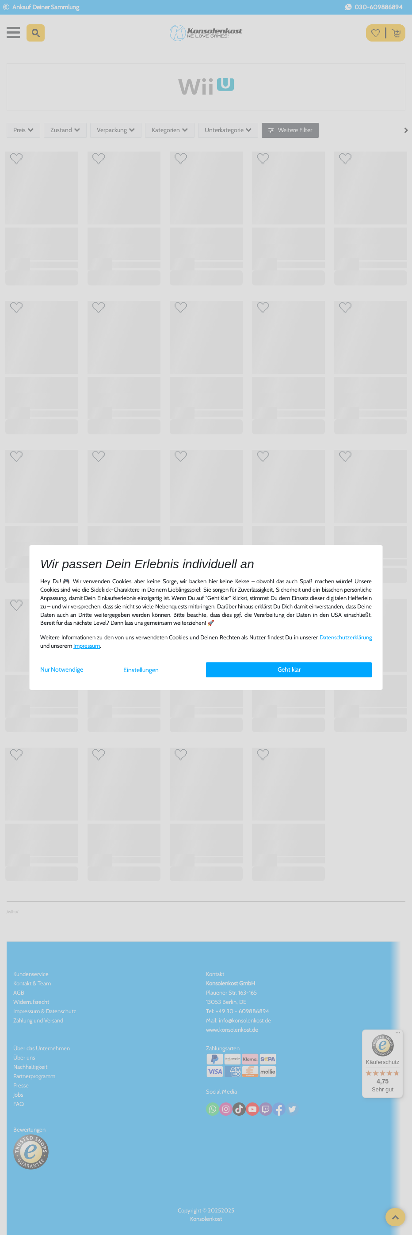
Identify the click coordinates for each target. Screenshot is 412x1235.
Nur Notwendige (61, 669)
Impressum (86, 645)
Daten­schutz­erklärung (346, 637)
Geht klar (289, 669)
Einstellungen (141, 670)
